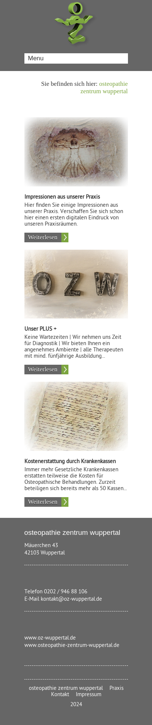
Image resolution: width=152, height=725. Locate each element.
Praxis (116, 688)
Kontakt (60, 694)
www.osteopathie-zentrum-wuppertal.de (71, 645)
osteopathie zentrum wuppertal (104, 87)
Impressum (88, 694)
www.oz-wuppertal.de (50, 638)
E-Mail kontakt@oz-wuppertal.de (63, 599)
